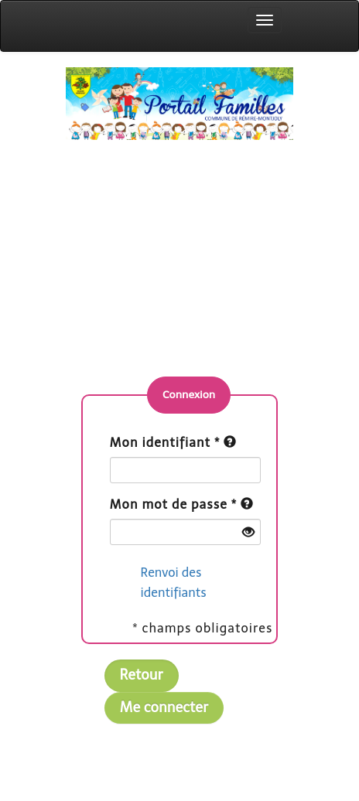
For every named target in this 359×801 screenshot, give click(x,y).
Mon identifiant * (165, 442)
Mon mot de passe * (174, 504)
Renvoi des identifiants (174, 582)
